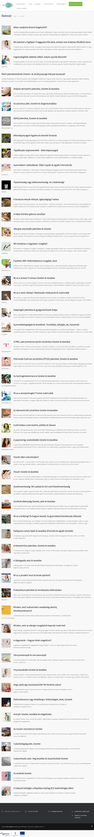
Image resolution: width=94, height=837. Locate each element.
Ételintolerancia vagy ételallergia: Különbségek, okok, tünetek (42, 699)
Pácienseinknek (48, 4)
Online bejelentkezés (75, 4)
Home (14, 16)
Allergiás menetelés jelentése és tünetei (32, 228)
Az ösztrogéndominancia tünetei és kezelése (34, 376)
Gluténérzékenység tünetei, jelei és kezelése (34, 501)
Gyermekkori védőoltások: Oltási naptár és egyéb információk (42, 165)
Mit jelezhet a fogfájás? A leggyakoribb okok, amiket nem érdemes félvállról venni (52, 42)
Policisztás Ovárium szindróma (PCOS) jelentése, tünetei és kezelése (45, 358)
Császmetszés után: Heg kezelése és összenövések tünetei (40, 758)
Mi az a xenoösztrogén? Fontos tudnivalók (33, 393)
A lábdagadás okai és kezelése (27, 560)
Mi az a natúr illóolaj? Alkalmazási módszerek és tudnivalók (41, 292)
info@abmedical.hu (57, 811)
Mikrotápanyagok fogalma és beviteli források (35, 135)
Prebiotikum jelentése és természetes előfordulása (37, 590)
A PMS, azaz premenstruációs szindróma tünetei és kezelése (41, 341)
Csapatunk (37, 4)
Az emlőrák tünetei (22, 773)
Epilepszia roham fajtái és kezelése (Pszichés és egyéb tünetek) (43, 530)
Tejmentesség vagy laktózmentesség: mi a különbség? (38, 182)
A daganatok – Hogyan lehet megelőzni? (32, 640)
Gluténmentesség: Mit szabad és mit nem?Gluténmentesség (41, 486)
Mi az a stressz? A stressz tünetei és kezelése (34, 277)
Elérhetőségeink (61, 4)
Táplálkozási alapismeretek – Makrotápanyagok (35, 150)
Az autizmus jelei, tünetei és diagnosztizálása (34, 103)
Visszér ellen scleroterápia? (26, 457)
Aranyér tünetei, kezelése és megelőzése (32, 714)
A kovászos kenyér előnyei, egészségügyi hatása (36, 199)
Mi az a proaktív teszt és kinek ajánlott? (31, 575)
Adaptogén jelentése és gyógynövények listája (35, 309)
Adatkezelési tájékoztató (82, 811)
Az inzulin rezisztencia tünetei (27, 728)
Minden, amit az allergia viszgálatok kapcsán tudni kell (39, 625)
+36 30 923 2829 (33, 811)
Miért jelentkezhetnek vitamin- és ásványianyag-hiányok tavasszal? (33, 74)
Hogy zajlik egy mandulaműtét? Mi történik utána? (37, 684)
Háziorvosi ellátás (22, 8)
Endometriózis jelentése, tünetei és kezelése (34, 545)
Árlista (30, 4)
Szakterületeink (20, 4)
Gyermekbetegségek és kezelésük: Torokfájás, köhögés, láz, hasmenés (46, 324)
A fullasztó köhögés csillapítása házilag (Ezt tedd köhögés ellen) (43, 788)
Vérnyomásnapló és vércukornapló (29, 655)
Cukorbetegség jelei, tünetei (26, 743)
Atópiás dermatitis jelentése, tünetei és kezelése (36, 88)
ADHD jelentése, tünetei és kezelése (30, 118)
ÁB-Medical (9, 827)
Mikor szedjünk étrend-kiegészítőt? (30, 27)
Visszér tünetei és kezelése (26, 471)
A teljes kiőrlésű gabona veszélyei (29, 214)
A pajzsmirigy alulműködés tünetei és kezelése (35, 439)
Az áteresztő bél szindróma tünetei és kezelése (35, 410)
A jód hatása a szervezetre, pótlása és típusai (34, 425)
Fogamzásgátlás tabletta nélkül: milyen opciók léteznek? (40, 56)
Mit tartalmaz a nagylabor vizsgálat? (30, 243)
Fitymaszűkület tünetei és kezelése (30, 669)
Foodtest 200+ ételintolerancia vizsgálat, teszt (35, 260)
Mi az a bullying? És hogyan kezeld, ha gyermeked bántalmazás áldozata (47, 516)
